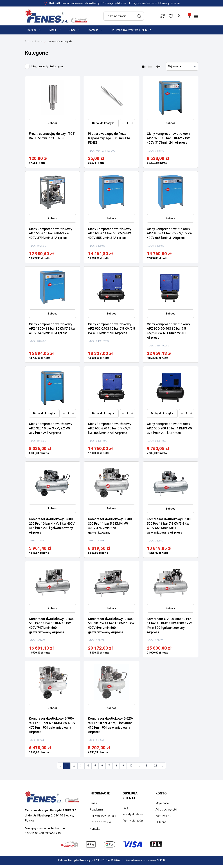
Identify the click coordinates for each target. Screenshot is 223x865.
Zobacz (52, 123)
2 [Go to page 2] (74, 765)
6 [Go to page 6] (102, 765)
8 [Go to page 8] (116, 765)
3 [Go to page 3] (81, 765)
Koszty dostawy (133, 814)
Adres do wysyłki (166, 809)
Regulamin (96, 809)
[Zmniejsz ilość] (122, 123)
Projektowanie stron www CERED (145, 860)
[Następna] (163, 766)
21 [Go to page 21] (147, 765)
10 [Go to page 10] (130, 765)
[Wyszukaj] (144, 16)
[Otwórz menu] (158, 66)
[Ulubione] (175, 16)
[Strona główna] (56, 16)
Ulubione (161, 822)
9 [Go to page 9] (123, 765)
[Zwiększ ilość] (132, 123)
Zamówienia (163, 816)
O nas (93, 803)
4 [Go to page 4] (88, 765)
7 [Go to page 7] (109, 765)
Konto (161, 793)
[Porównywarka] (167, 16)
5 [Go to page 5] (95, 765)
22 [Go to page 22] (155, 765)
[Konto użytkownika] (183, 16)
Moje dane (162, 803)
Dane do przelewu (101, 822)
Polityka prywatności (103, 816)
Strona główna (33, 41)
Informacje (100, 793)
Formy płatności (133, 820)
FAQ (125, 808)
